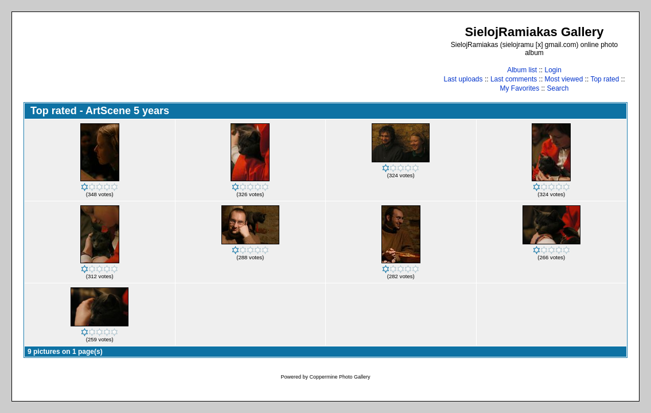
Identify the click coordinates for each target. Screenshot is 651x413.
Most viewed (564, 79)
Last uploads (462, 79)
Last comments (513, 79)
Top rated (604, 79)
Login (552, 70)
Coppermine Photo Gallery (339, 377)
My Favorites (519, 88)
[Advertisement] (232, 58)
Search (558, 88)
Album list (522, 70)
